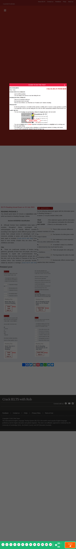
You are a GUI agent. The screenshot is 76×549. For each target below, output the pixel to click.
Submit (70, 545)
